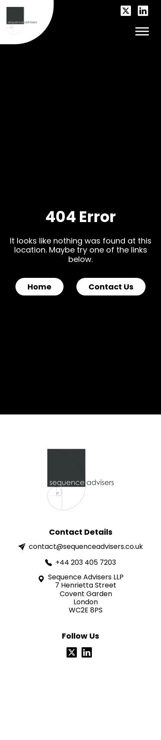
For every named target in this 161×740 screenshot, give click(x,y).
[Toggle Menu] (142, 31)
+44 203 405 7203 (80, 562)
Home (39, 286)
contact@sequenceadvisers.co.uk (80, 546)
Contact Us (111, 286)
